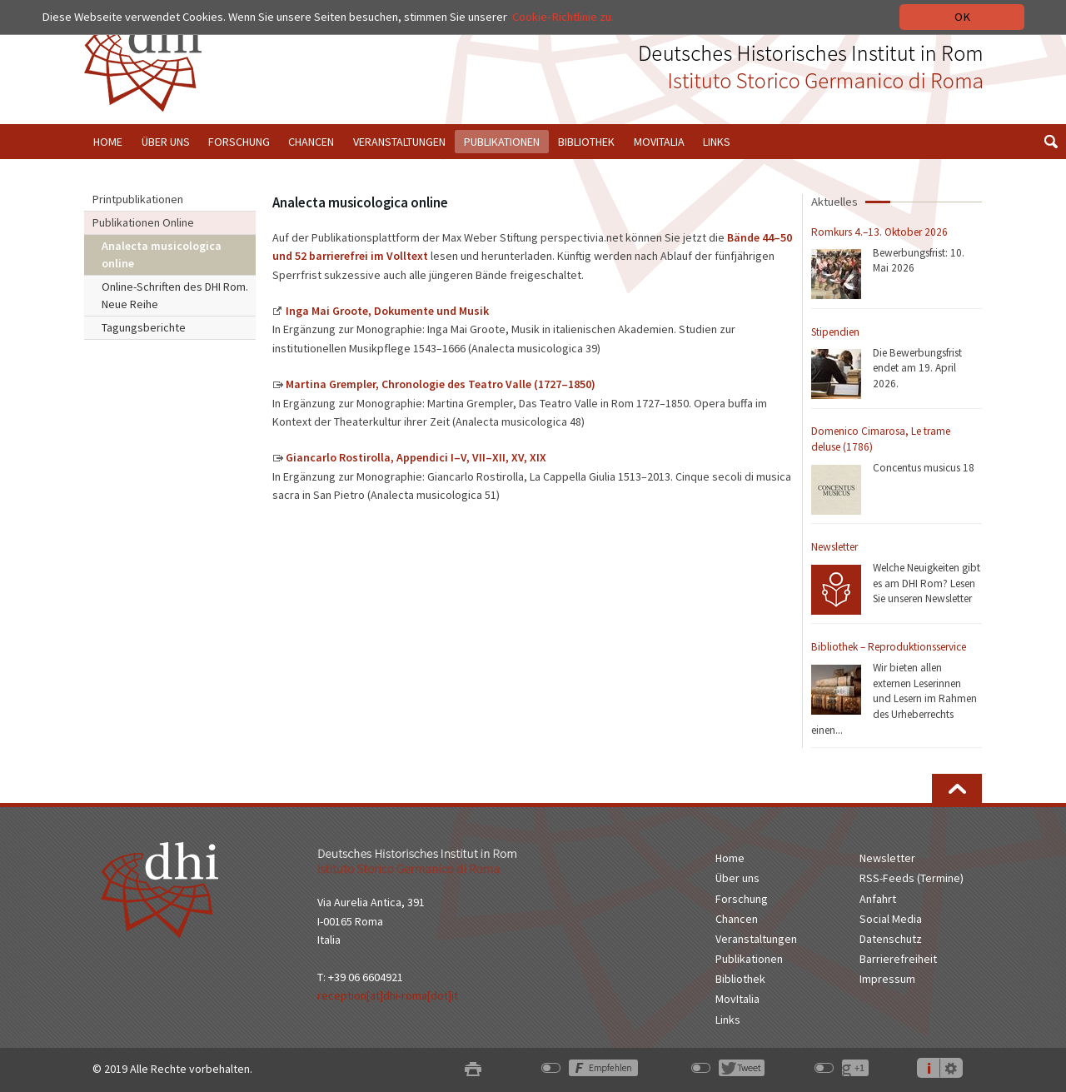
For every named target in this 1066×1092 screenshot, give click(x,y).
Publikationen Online (143, 222)
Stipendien (835, 332)
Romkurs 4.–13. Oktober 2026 (879, 232)
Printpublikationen (137, 199)
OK (962, 16)
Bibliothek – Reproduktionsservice (888, 647)
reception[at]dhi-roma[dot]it (387, 995)
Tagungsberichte (144, 327)
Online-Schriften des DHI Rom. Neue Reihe (175, 295)
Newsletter (834, 547)
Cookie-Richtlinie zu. (563, 16)
